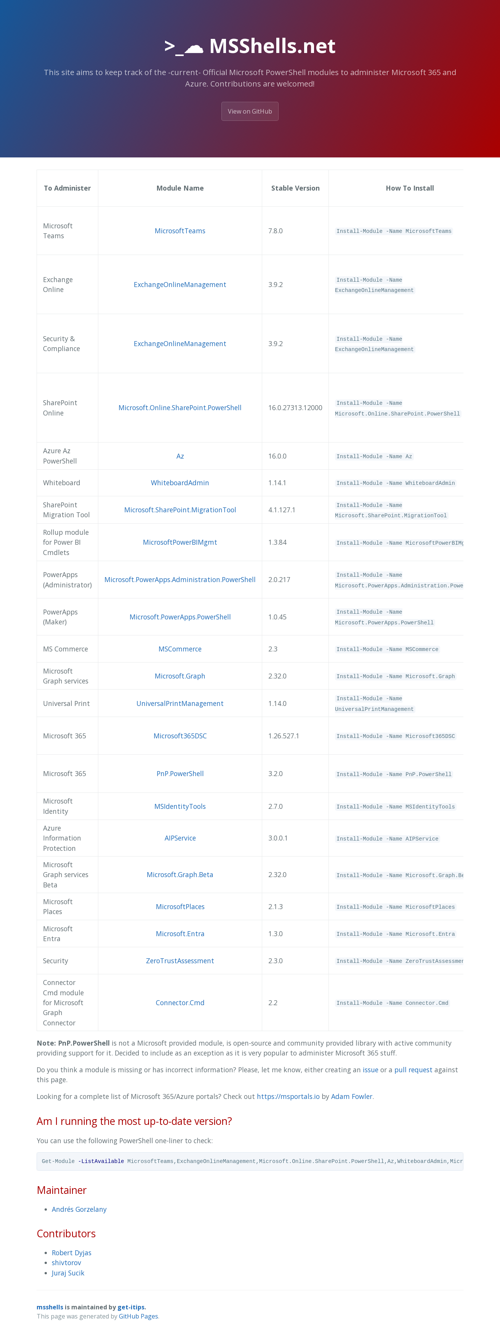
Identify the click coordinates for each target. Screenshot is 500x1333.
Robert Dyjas (71, 1252)
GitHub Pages (138, 1316)
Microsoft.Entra (180, 933)
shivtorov (66, 1262)
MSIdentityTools (180, 806)
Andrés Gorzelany (79, 1209)
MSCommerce (180, 648)
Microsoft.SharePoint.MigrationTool (180, 509)
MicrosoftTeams (180, 230)
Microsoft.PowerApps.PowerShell (180, 616)
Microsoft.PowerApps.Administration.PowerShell (180, 579)
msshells (50, 1307)
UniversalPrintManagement (180, 703)
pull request (413, 1069)
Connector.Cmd (180, 1002)
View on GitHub (250, 111)
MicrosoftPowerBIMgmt (180, 542)
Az (180, 455)
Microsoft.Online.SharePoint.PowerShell (180, 407)
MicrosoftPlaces (180, 906)
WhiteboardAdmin (180, 482)
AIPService (180, 837)
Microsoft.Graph (180, 675)
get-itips (130, 1307)
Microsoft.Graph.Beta (180, 874)
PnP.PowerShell (180, 773)
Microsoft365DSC (180, 735)
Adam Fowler (351, 1096)
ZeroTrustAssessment (180, 960)
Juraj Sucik (68, 1272)
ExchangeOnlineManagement (180, 284)
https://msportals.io (288, 1096)
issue (370, 1069)
